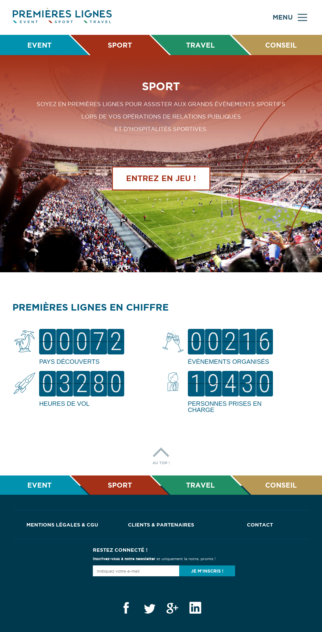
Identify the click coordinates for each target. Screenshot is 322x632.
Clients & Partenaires (161, 524)
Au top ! (161, 454)
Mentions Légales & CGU (62, 524)
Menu (290, 17)
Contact (260, 524)
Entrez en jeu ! (161, 178)
